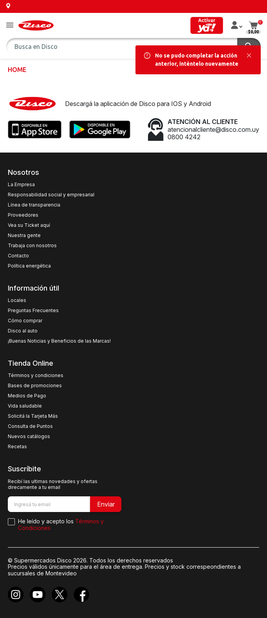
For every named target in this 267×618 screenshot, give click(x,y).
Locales (17, 300)
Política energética (29, 266)
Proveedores (23, 215)
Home (17, 69)
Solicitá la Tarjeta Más (33, 416)
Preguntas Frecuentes (33, 310)
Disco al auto (23, 331)
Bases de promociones (35, 385)
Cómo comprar (25, 320)
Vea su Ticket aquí (29, 225)
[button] (9, 26)
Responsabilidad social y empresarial (51, 194)
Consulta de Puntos (30, 426)
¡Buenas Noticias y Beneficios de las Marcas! (59, 341)
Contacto (18, 255)
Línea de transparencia (34, 205)
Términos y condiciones (35, 375)
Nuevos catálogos (29, 436)
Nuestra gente (24, 235)
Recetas (17, 446)
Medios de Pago (27, 395)
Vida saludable (25, 406)
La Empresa (21, 184)
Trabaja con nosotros (32, 245)
